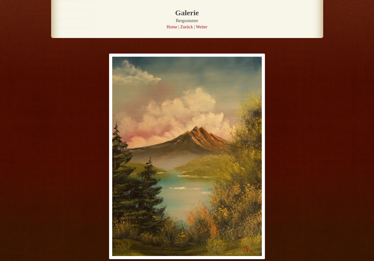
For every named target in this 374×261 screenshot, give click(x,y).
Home (172, 27)
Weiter (202, 27)
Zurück (186, 27)
